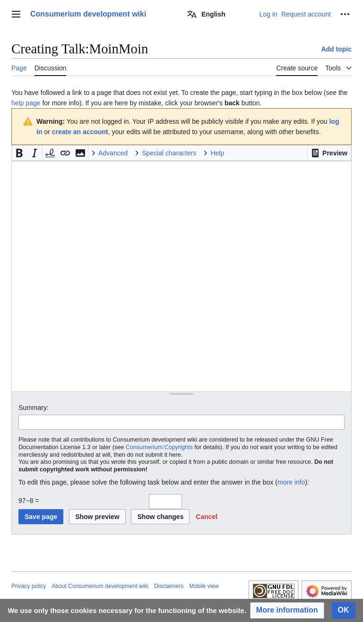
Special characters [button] (169, 153)
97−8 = (28, 500)
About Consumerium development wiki (100, 586)
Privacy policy (28, 586)
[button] (329, 153)
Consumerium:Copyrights (159, 447)
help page (26, 103)
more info (291, 482)
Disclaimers (168, 586)
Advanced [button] (113, 153)
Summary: (33, 407)
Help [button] (217, 153)
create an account (80, 132)
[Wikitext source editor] (181, 276)
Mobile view (204, 586)
